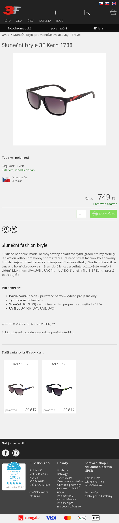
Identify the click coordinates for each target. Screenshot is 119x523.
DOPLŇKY (45, 20)
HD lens (98, 28)
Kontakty (34, 495)
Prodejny (62, 470)
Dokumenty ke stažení (70, 481)
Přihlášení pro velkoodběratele (66, 497)
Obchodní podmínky (69, 484)
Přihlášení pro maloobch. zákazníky (69, 504)
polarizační (59, 28)
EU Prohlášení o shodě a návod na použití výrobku (38, 332)
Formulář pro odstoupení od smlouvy (98, 494)
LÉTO (8, 20)
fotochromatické (19, 28)
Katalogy (62, 474)
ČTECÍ (30, 20)
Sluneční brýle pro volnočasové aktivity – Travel (47, 35)
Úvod (5, 35)
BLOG (59, 20)
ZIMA (19, 20)
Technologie (64, 477)
